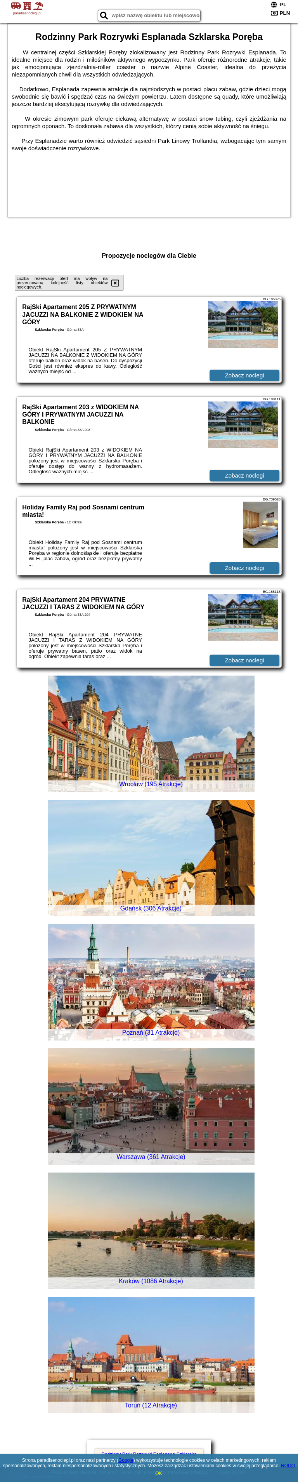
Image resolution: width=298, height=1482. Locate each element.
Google (125, 1460)
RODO (288, 1465)
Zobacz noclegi (244, 375)
